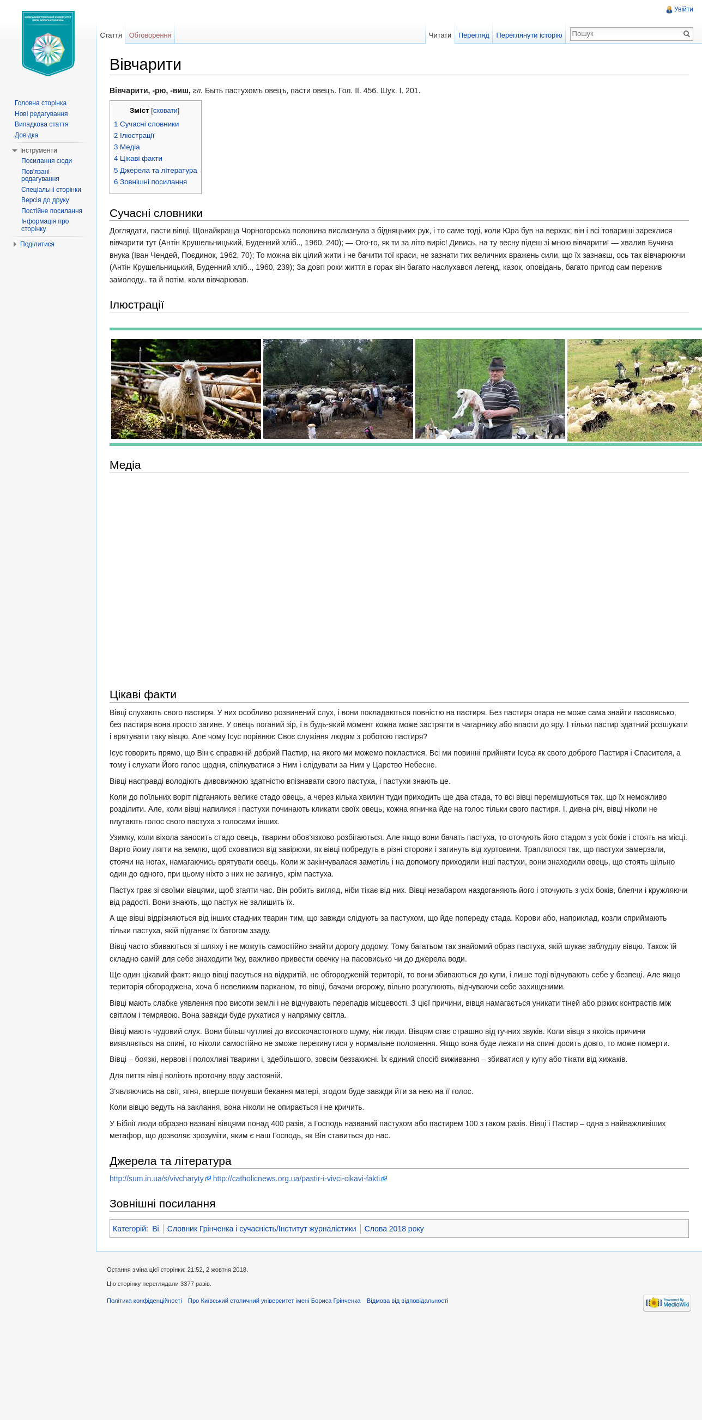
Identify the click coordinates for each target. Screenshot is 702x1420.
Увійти (683, 9)
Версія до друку (45, 200)
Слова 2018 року (394, 1228)
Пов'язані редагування (40, 175)
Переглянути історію (529, 35)
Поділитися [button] (37, 244)
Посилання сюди (46, 161)
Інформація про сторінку (45, 225)
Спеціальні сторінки (51, 190)
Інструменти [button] (38, 150)
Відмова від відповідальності (408, 1300)
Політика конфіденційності (144, 1300)
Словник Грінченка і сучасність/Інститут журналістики (261, 1228)
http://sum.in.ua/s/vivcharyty (157, 1178)
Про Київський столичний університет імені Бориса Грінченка (274, 1300)
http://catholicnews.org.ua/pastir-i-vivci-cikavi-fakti (296, 1178)
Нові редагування (41, 114)
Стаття (111, 35)
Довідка (26, 135)
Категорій (129, 1228)
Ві (155, 1228)
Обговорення (150, 35)
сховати (165, 110)
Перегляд (473, 35)
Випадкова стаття (41, 124)
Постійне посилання (51, 211)
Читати (440, 35)
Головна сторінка (40, 103)
